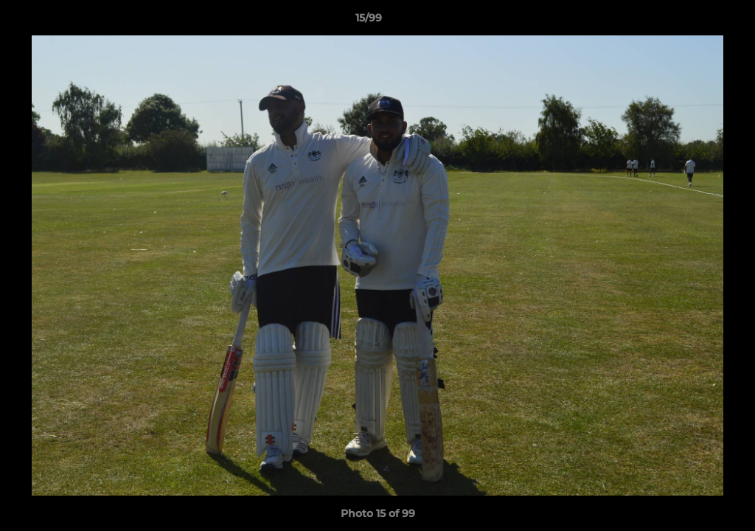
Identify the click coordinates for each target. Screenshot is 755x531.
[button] (693, 21)
